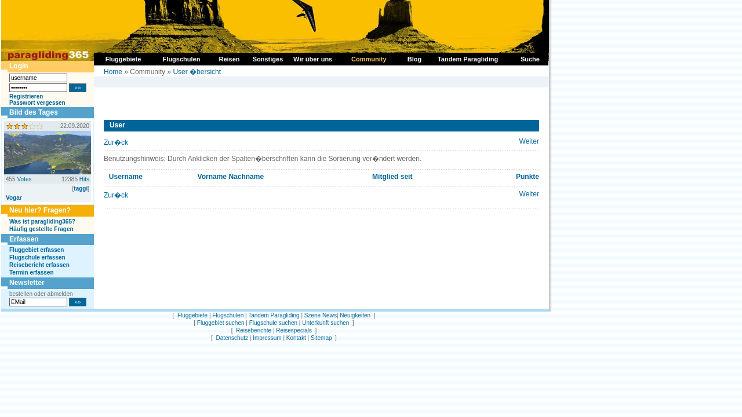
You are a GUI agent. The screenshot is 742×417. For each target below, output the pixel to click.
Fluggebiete (192, 315)
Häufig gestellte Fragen (41, 229)
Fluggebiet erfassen (36, 250)
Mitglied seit (392, 177)
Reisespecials (294, 330)
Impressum (267, 338)
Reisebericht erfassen (39, 265)
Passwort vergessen (37, 103)
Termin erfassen (31, 272)
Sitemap (321, 338)
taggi (81, 188)
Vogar (14, 198)
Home (113, 72)
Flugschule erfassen (37, 257)
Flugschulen (227, 315)
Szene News (320, 315)
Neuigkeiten (355, 315)
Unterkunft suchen (325, 323)
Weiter (529, 141)
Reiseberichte (253, 330)
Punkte (527, 177)
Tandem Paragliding (273, 315)
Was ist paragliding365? (42, 221)
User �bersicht (197, 72)
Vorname (212, 177)
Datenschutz (232, 338)
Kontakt (296, 338)
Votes (24, 179)
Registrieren (26, 96)
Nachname (246, 177)
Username (126, 177)
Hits (84, 179)
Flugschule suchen (273, 323)
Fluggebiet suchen (221, 323)
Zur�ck (116, 142)
